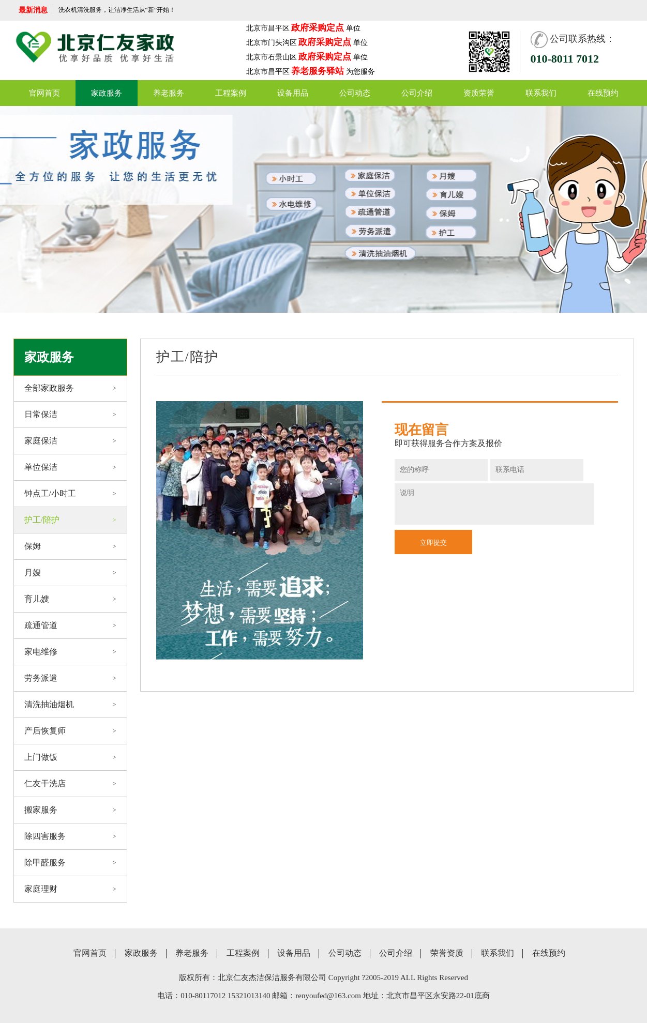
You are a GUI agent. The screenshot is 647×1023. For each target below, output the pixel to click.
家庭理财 (70, 889)
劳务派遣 (70, 678)
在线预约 (603, 93)
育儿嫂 (70, 599)
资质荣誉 (478, 93)
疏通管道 (70, 625)
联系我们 (540, 93)
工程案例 (230, 93)
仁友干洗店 (70, 784)
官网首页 (44, 93)
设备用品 (292, 93)
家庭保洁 (70, 441)
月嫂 (70, 573)
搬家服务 (70, 810)
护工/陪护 (70, 520)
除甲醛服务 (70, 863)
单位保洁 (70, 467)
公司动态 (354, 93)
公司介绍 (416, 93)
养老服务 (168, 93)
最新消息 (33, 10)
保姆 (70, 546)
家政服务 (106, 93)
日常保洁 (70, 414)
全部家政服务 (70, 388)
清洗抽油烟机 (70, 704)
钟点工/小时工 (70, 494)
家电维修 (70, 652)
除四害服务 (70, 836)
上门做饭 (70, 757)
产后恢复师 (70, 731)
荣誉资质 (446, 953)
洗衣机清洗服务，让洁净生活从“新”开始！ (117, 9)
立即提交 (433, 542)
